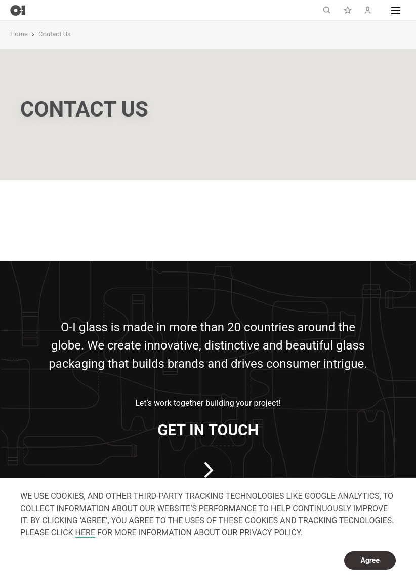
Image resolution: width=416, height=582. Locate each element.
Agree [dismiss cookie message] (370, 560)
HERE (85, 532)
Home (19, 34)
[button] (395, 10)
